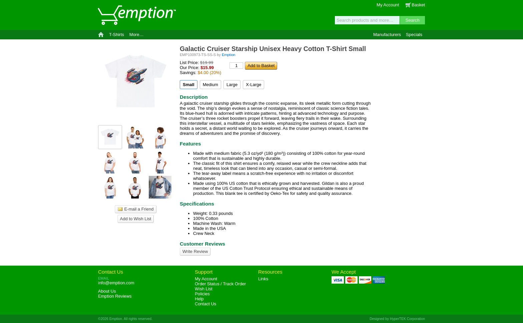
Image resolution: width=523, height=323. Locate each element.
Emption (136, 15)
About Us (107, 291)
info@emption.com (116, 282)
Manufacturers (387, 34)
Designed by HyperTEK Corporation (397, 319)
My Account (388, 4)
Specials (414, 34)
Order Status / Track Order (220, 283)
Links (263, 278)
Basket (418, 4)
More (136, 34)
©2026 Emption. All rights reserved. (125, 319)
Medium (210, 84)
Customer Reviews (202, 244)
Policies (202, 293)
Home (100, 34)
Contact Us (110, 272)
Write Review (195, 251)
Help (199, 298)
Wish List (203, 288)
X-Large (253, 84)
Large (231, 84)
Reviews (114, 296)
